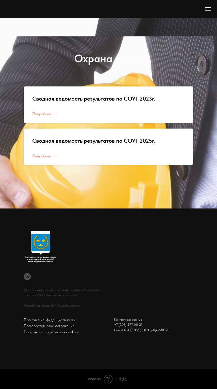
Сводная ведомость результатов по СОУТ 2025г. (93, 140)
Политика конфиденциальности (49, 320)
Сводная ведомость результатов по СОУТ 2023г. (93, 98)
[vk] (27, 276)
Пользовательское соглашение (49, 325)
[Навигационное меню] (208, 9)
